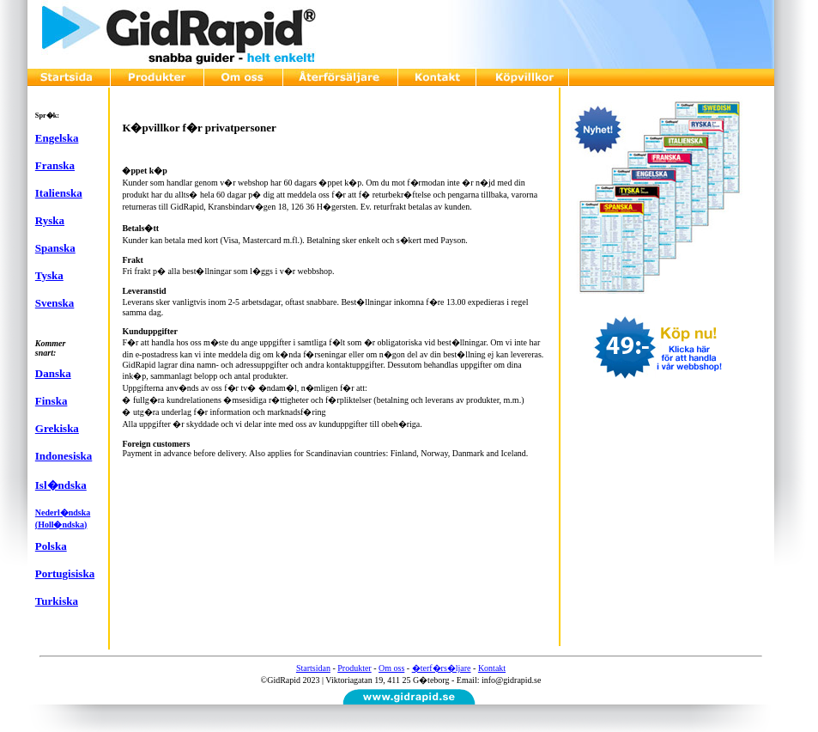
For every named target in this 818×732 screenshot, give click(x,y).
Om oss (391, 668)
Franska (55, 165)
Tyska (49, 275)
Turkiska (56, 601)
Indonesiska (63, 455)
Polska (51, 546)
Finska (51, 400)
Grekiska (57, 428)
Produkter (354, 668)
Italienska (58, 192)
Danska (53, 373)
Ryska (49, 220)
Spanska (55, 247)
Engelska (57, 137)
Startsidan (313, 668)
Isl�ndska (61, 485)
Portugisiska (64, 573)
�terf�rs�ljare (441, 668)
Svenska (55, 302)
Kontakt (492, 668)
